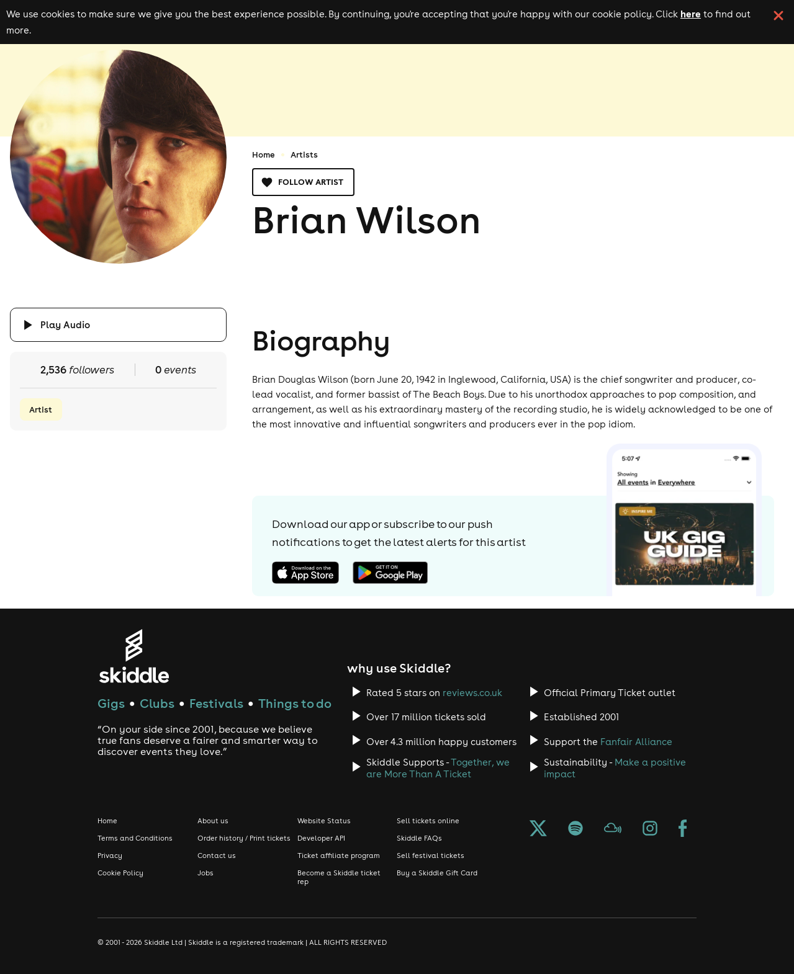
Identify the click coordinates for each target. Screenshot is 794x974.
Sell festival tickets (430, 855)
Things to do (295, 703)
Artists (304, 154)
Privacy (109, 855)
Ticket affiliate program (338, 855)
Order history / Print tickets (244, 838)
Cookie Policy (120, 873)
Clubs (157, 703)
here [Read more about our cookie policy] (690, 13)
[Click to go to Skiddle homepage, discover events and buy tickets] (133, 656)
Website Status (324, 820)
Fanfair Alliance (636, 742)
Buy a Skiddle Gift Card (437, 873)
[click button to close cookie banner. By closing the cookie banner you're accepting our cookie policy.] (778, 15)
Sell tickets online (428, 820)
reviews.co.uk (472, 693)
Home (263, 154)
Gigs (111, 703)
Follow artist (303, 182)
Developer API (321, 838)
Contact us (216, 855)
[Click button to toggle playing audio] (119, 324)
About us (212, 820)
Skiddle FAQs (419, 838)
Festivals (216, 703)
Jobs (205, 873)
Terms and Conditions (135, 838)
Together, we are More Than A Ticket (438, 768)
